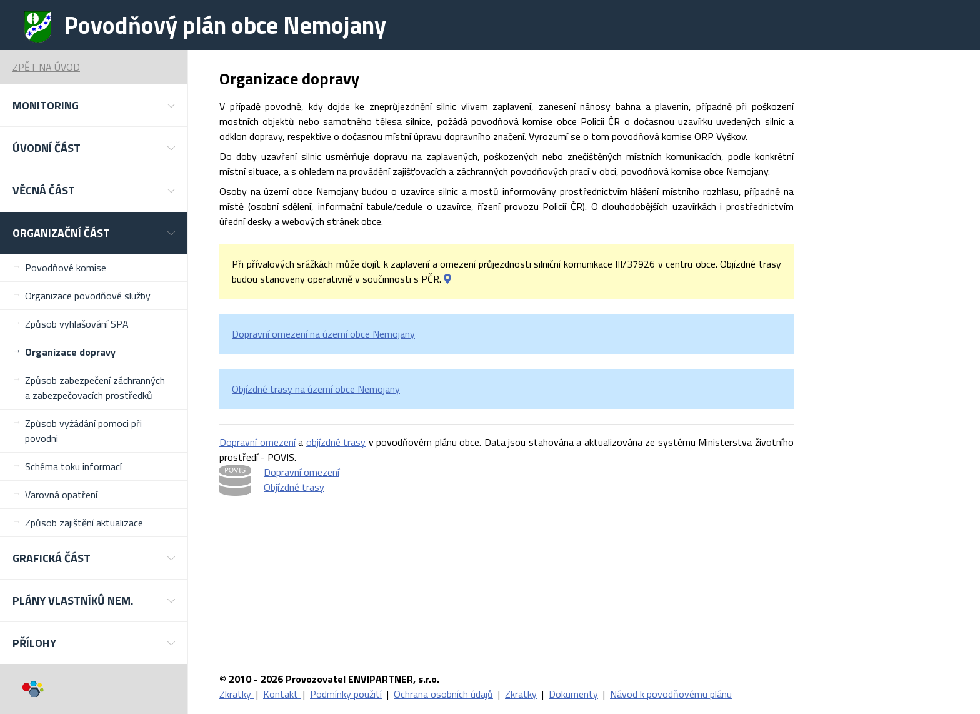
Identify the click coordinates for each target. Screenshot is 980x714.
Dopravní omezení (257, 442)
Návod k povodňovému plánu (671, 693)
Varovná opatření (61, 494)
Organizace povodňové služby (88, 295)
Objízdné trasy (294, 487)
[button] (94, 105)
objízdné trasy (336, 442)
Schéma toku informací (73, 466)
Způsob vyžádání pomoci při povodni (83, 431)
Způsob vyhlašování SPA (77, 323)
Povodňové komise (65, 267)
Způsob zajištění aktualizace (84, 522)
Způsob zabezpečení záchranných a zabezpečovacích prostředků (95, 388)
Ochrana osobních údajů (443, 693)
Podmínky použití (346, 693)
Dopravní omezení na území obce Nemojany (323, 333)
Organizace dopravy (70, 352)
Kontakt (282, 693)
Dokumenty (573, 693)
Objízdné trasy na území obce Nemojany (316, 388)
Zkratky (236, 693)
